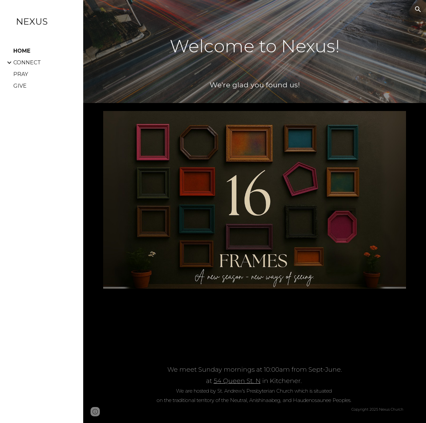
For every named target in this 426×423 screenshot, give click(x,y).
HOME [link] (21, 51)
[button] (418, 9)
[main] (254, 41)
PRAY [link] (20, 74)
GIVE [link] (20, 86)
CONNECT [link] (27, 62)
